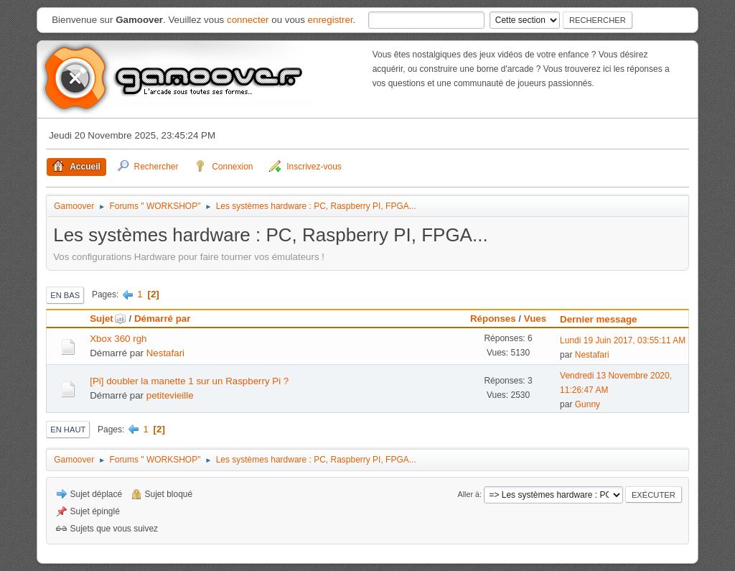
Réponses (493, 318)
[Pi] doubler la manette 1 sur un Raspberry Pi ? (189, 381)
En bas (65, 295)
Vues (535, 318)
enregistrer (330, 19)
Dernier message (598, 319)
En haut (67, 429)
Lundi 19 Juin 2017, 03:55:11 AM (622, 340)
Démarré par (162, 318)
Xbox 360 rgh (118, 338)
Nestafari (165, 353)
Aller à (468, 494)
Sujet (108, 318)
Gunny (587, 404)
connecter (248, 19)
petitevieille (170, 395)
